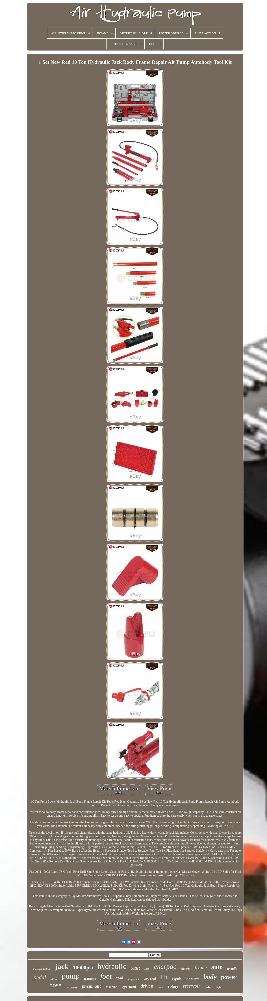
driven (147, 986)
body (210, 976)
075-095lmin (72, 987)
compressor (42, 968)
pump (71, 976)
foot (106, 976)
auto (217, 967)
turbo (208, 987)
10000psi (83, 967)
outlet (135, 968)
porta (53, 978)
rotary (173, 986)
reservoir (191, 986)
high (218, 987)
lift (164, 976)
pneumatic (92, 986)
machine (111, 987)
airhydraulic (134, 979)
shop (147, 968)
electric (185, 968)
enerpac (165, 966)
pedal (40, 977)
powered (150, 978)
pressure (192, 978)
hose (55, 985)
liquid (160, 987)
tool (119, 978)
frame (201, 967)
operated (129, 986)
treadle (232, 968)
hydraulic (112, 966)
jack (62, 966)
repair (176, 978)
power (229, 977)
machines (90, 978)
